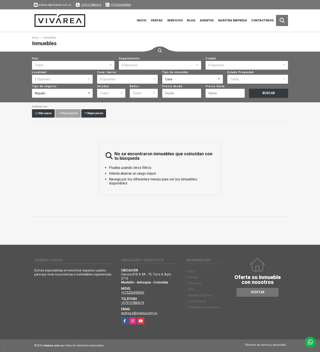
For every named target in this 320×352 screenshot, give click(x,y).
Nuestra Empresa (232, 20)
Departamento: (130, 58)
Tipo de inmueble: (175, 72)
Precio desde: (172, 86)
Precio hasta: (215, 86)
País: (35, 58)
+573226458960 (121, 4)
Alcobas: (103, 86)
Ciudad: (211, 58)
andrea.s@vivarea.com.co (139, 313)
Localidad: (39, 72)
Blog (191, 20)
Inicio (141, 20)
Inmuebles (49, 37)
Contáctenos (262, 20)
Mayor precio (93, 113)
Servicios (175, 20)
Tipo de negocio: (44, 86)
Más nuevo (43, 113)
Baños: (135, 86)
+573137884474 (91, 4)
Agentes (207, 20)
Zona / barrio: (107, 72)
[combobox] (73, 65)
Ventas (157, 20)
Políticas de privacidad (204, 307)
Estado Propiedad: (240, 72)
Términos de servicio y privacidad (265, 344)
